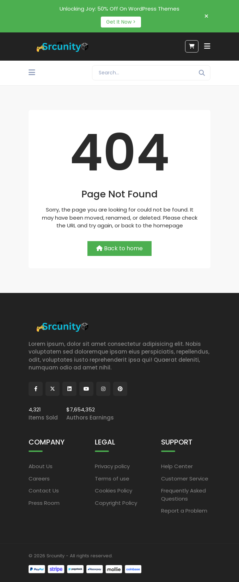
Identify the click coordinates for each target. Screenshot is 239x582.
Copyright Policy (116, 503)
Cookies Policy (113, 490)
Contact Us (44, 490)
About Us (41, 466)
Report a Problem (184, 510)
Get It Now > (121, 21)
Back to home (119, 248)
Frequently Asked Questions (183, 494)
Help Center (177, 466)
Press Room (44, 503)
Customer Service (184, 478)
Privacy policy (112, 466)
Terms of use (112, 478)
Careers (39, 478)
